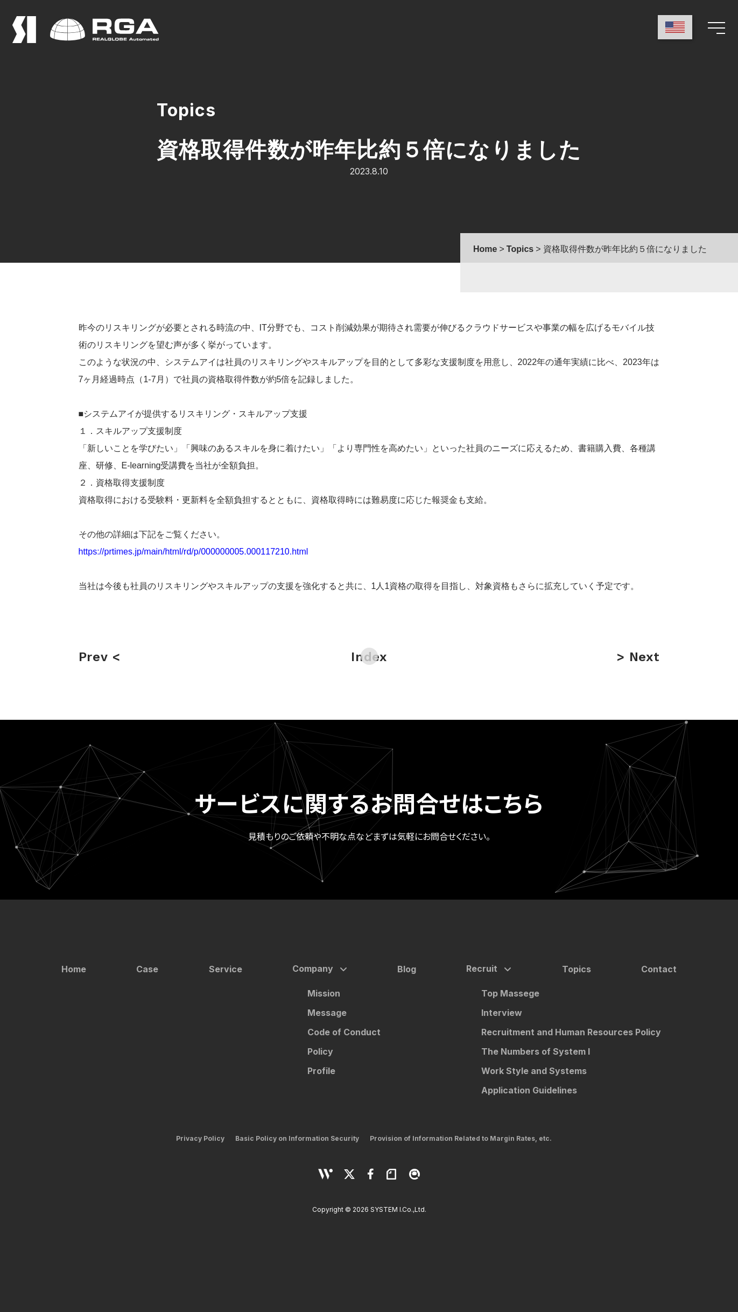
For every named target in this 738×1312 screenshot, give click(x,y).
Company (312, 968)
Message (327, 1012)
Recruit (481, 968)
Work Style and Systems (534, 1070)
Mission (323, 993)
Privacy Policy (200, 1138)
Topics (576, 969)
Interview (501, 1012)
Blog (406, 969)
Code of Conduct (344, 1032)
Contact (659, 969)
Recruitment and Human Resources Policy (571, 1032)
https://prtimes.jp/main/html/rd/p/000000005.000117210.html (193, 551)
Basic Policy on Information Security (297, 1138)
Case (147, 969)
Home (73, 969)
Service (225, 969)
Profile (321, 1070)
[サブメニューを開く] (341, 969)
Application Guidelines (529, 1090)
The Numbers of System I (535, 1051)
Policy (320, 1051)
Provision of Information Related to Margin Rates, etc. (461, 1138)
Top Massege (510, 993)
